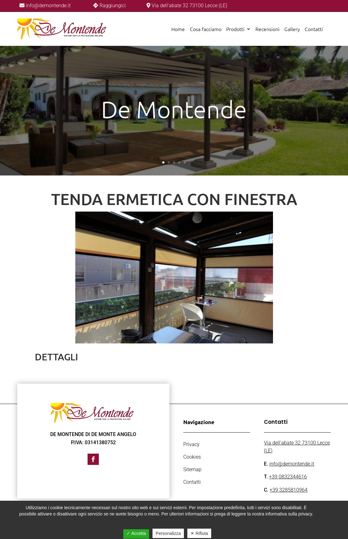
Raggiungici (112, 5)
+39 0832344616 (288, 477)
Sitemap (192, 469)
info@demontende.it (47, 5)
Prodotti (235, 28)
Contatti (314, 28)
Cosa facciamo (206, 28)
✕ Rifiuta (199, 533)
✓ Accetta (136, 533)
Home (178, 28)
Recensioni (267, 28)
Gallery (292, 28)
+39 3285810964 (289, 490)
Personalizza (168, 533)
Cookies (192, 457)
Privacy (191, 444)
